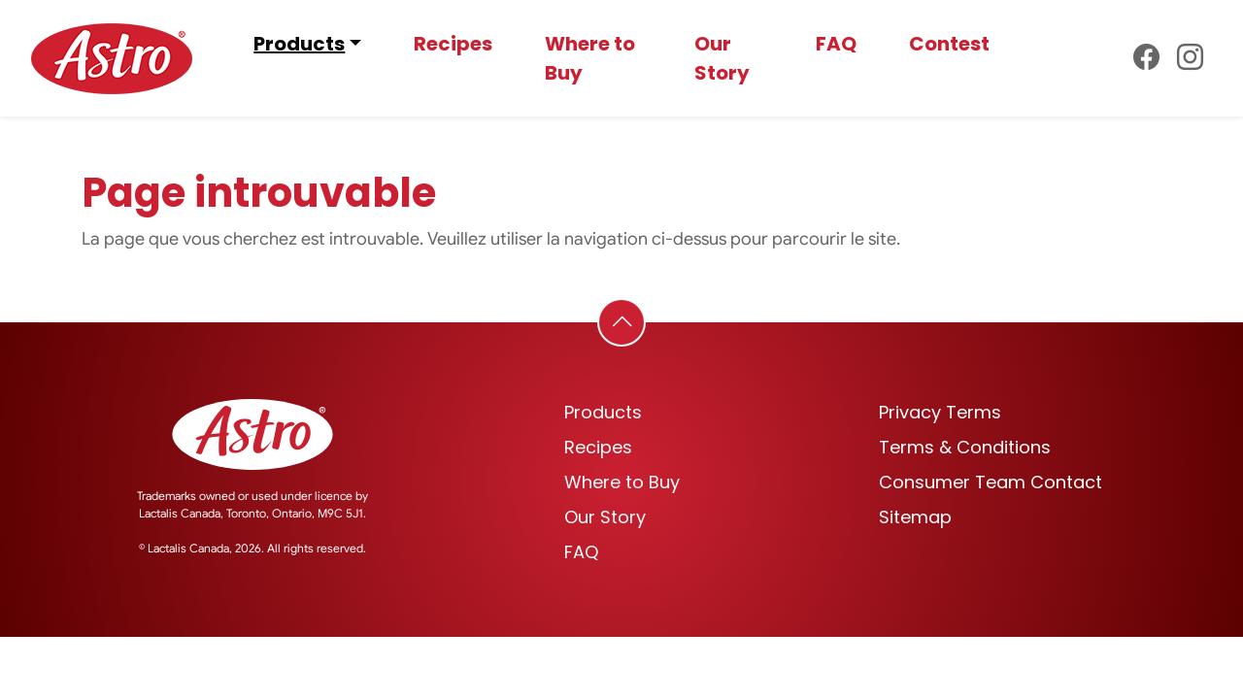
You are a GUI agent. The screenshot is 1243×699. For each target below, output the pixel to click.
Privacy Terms (940, 412)
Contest (949, 43)
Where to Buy (590, 58)
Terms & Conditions (965, 447)
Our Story (722, 58)
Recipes (453, 43)
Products (299, 43)
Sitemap (915, 517)
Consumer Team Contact (990, 482)
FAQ (836, 43)
